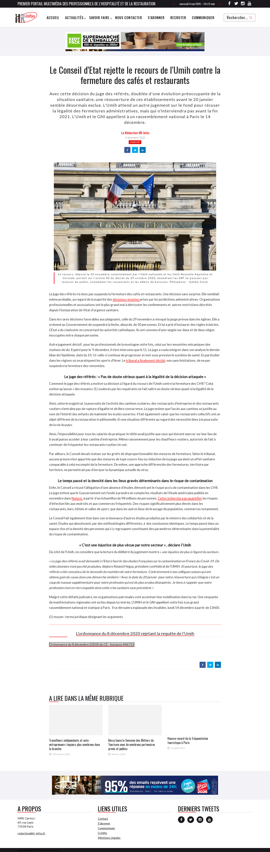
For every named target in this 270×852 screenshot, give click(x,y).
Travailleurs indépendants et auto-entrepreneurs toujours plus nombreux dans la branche (74, 744)
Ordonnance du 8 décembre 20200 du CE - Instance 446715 (91, 644)
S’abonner (156, 17)
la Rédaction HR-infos (135, 133)
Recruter (178, 17)
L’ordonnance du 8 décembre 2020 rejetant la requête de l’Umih (135, 633)
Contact (103, 818)
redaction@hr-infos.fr (31, 833)
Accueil (53, 17)
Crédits (102, 833)
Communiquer (203, 17)
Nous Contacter (128, 17)
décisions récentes (126, 299)
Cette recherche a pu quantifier (180, 498)
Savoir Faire (99, 17)
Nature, (77, 498)
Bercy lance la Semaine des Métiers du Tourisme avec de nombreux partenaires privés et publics (131, 744)
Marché (135, 142)
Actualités (74, 17)
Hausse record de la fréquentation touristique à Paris (187, 740)
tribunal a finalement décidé (145, 360)
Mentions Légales (109, 837)
